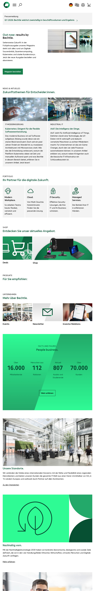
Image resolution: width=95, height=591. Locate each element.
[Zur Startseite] (6, 5)
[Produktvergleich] (77, 5)
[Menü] (14, 5)
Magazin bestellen (13, 71)
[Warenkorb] (89, 5)
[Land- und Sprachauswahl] (71, 5)
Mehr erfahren (47, 393)
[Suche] (20, 5)
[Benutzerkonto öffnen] (83, 5)
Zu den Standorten (11, 484)
